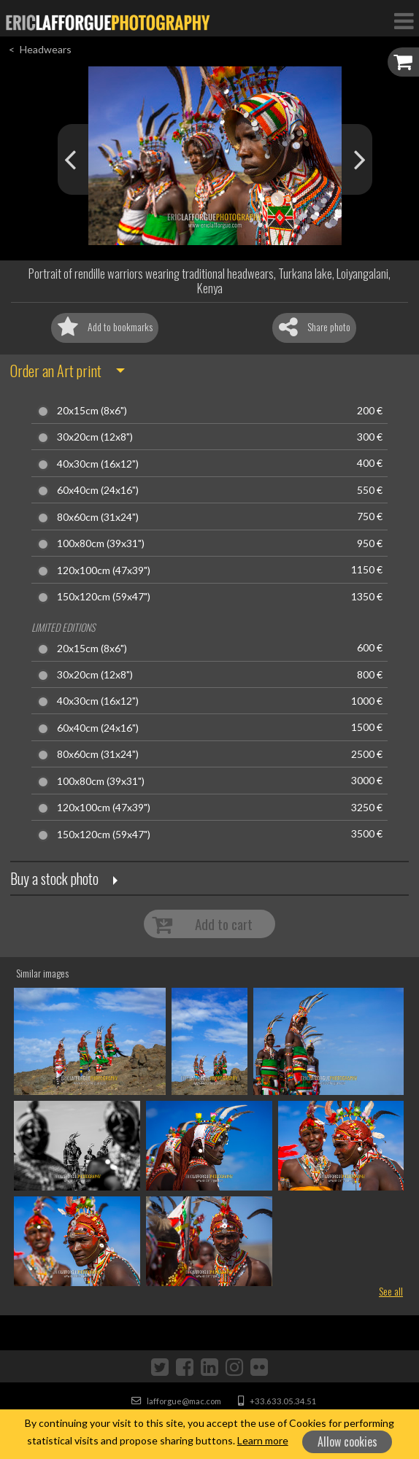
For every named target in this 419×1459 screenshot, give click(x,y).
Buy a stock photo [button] (54, 878)
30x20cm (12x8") (95, 437)
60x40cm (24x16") (98, 490)
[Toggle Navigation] (403, 20)
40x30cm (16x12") (98, 464)
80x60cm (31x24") (98, 517)
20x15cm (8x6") (92, 411)
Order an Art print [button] (55, 371)
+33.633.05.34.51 (277, 1401)
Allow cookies (347, 1441)
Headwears (46, 49)
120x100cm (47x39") (103, 570)
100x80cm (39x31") (101, 543)
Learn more (262, 1440)
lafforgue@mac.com (176, 1401)
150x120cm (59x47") (103, 597)
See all (391, 1291)
